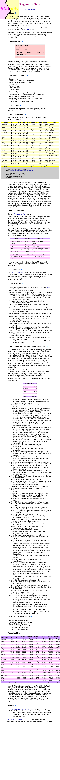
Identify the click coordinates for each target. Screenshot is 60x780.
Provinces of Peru (20, 219)
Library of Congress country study (23, 714)
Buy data (27, 9)
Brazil (48, 292)
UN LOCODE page (17, 278)
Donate (33, 9)
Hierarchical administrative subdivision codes (21, 175)
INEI (27, 29)
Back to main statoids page (15, 724)
